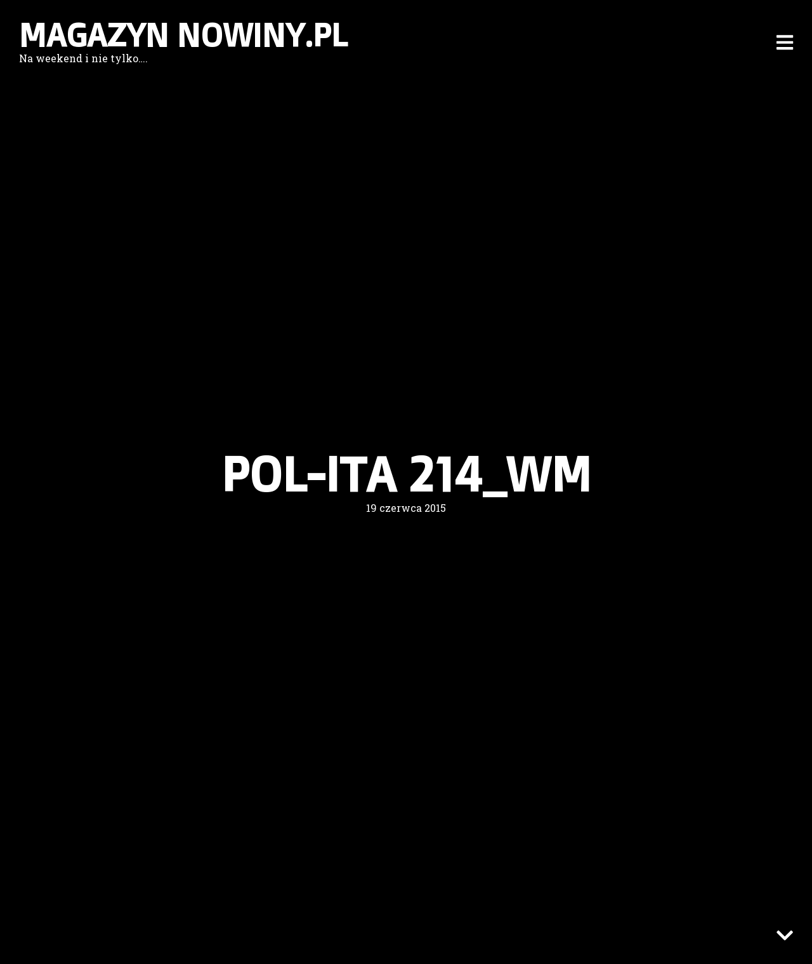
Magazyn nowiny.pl (183, 35)
